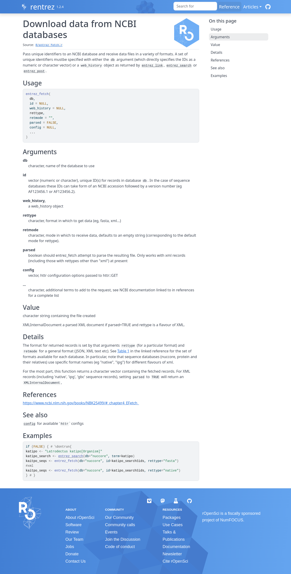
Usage (216, 29)
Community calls (120, 525)
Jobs (69, 546)
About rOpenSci (79, 517)
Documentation (176, 546)
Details (216, 52)
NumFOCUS (231, 520)
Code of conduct (120, 546)
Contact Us (75, 561)
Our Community (119, 517)
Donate (72, 554)
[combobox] (195, 6)
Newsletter (172, 554)
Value (215, 44)
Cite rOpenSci (175, 561)
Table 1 (123, 351)
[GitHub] (267, 7)
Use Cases (173, 525)
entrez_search (179, 65)
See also (218, 67)
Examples (219, 75)
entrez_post (34, 71)
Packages (172, 517)
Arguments (220, 36)
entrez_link (152, 65)
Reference (229, 7)
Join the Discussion (122, 539)
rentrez (42, 7)
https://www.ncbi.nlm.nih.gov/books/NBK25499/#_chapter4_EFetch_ (81, 402)
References (220, 60)
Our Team (74, 539)
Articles (250, 7)
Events (111, 532)
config (29, 424)
